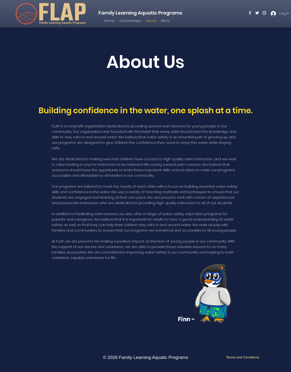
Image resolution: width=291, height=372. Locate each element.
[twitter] (257, 12)
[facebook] (250, 12)
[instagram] (264, 12)
